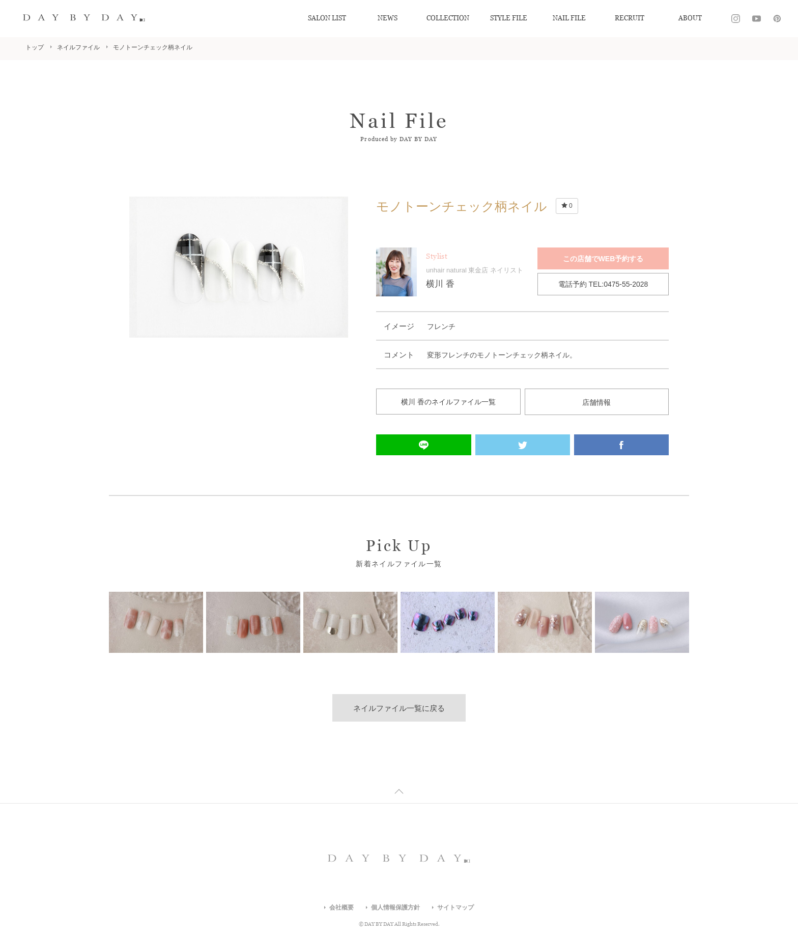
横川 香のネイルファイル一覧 (448, 402)
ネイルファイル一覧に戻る (399, 708)
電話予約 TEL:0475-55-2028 (603, 284)
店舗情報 (596, 402)
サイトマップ (455, 907)
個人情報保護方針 (395, 907)
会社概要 (341, 907)
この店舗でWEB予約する (603, 259)
